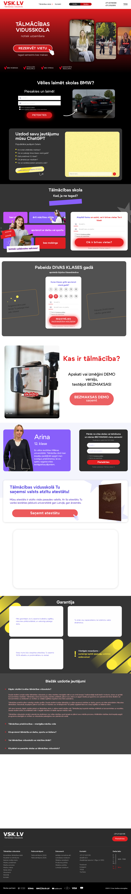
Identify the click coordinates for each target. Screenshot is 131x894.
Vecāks (74, 4)
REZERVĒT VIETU (33, 48)
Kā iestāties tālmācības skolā (15, 855)
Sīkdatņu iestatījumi (62, 860)
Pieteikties (117, 839)
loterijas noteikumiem (30, 109)
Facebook (82, 864)
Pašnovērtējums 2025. (40, 857)
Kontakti (58, 4)
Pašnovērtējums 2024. (40, 855)
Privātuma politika (61, 862)
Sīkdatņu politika (61, 864)
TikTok (81, 869)
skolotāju (98, 654)
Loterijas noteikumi (62, 867)
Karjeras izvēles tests (13, 860)
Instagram (82, 866)
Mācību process (11, 864)
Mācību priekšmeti (12, 862)
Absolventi (9, 871)
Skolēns (86, 4)
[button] (45, 4)
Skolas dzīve (10, 869)
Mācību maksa (10, 867)
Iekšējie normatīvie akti (63, 855)
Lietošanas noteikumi (63, 857)
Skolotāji (8, 874)
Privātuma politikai (30, 107)
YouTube (82, 871)
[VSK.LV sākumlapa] (13, 4)
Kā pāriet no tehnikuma (13, 857)
